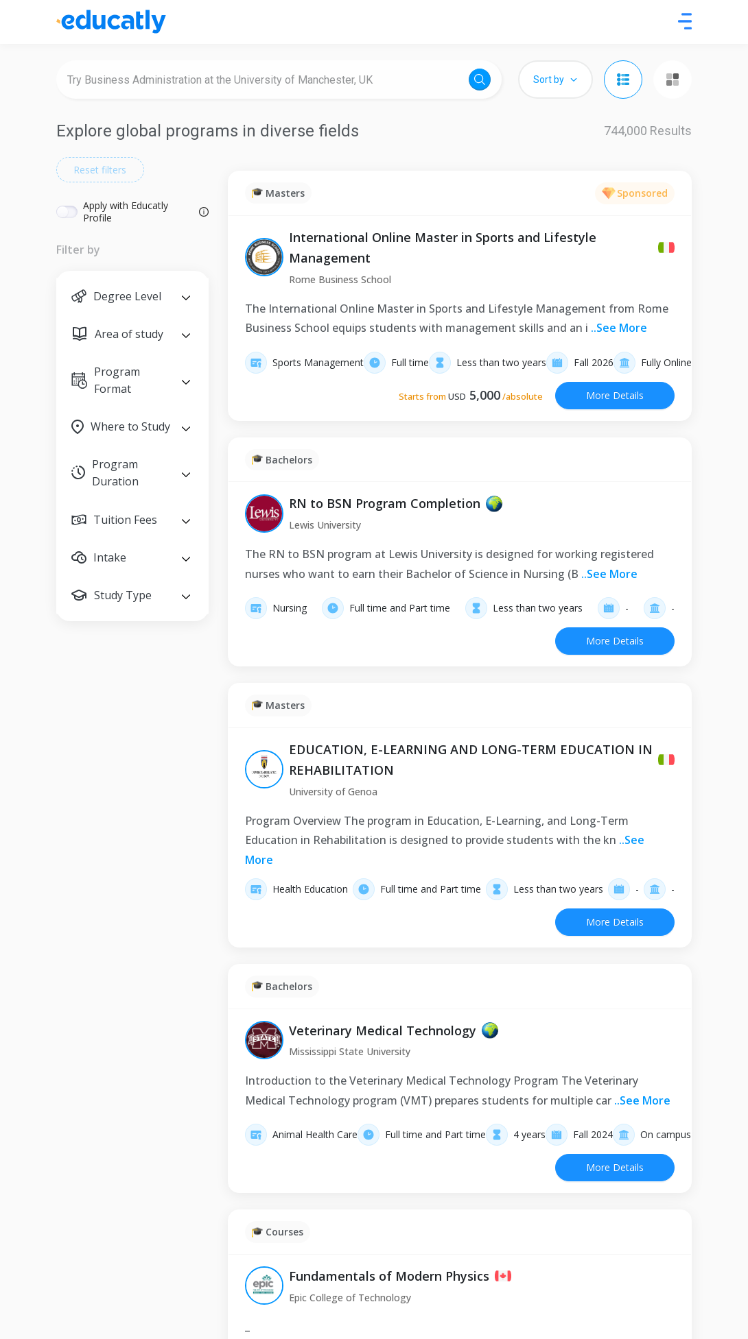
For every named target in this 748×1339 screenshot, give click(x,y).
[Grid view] (672, 79)
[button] (132, 296)
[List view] (623, 79)
